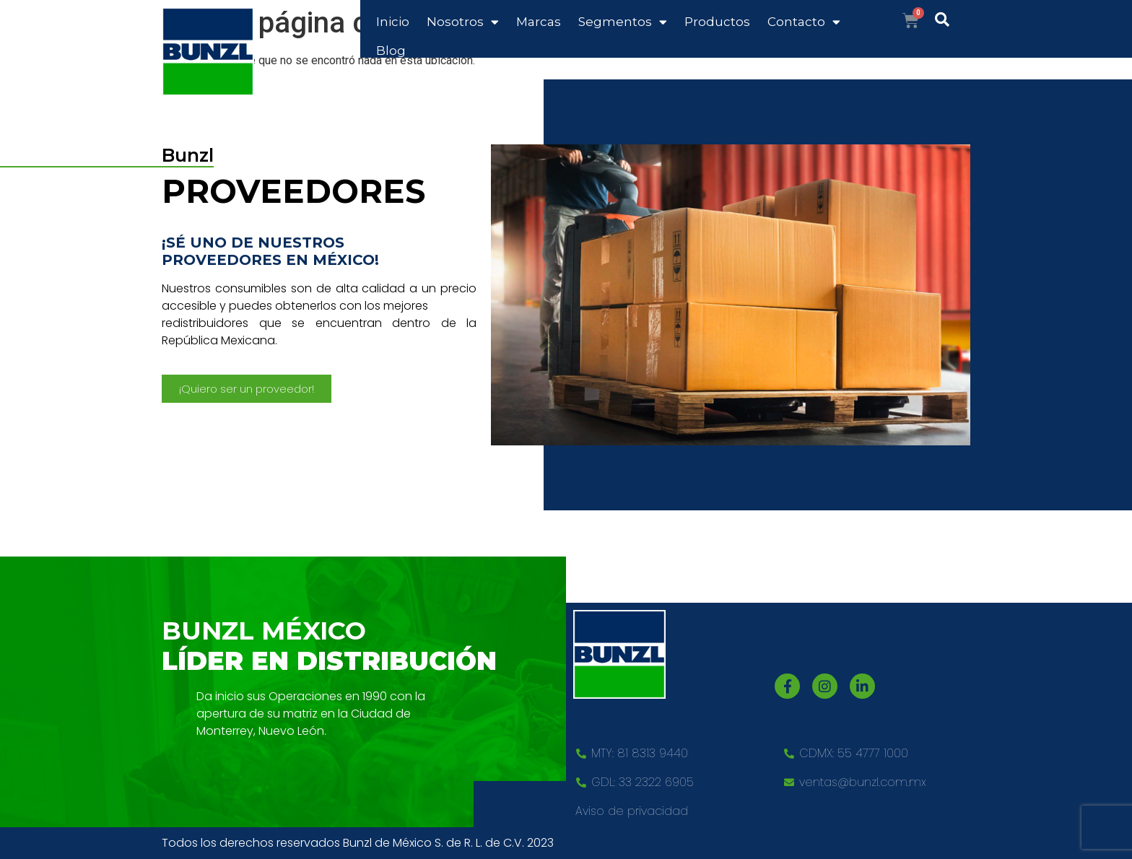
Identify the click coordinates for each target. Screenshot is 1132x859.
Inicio (392, 21)
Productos (717, 21)
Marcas (538, 21)
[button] (246, 389)
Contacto (803, 22)
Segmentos (622, 22)
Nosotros (463, 22)
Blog (391, 50)
